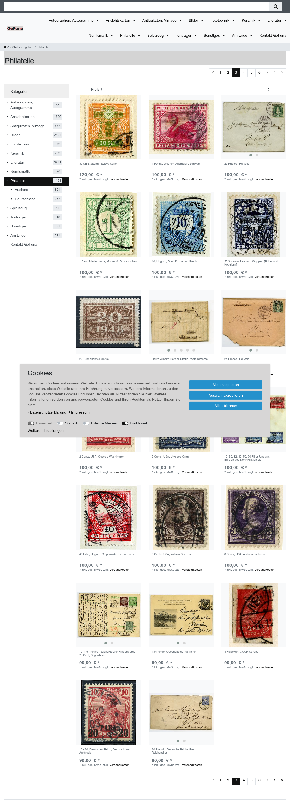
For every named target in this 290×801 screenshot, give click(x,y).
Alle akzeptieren (226, 385)
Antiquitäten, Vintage (160, 20)
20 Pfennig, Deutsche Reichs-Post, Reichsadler (174, 751)
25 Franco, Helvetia (236, 163)
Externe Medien (104, 423)
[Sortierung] (180, 89)
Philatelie (128, 35)
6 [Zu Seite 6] (259, 72)
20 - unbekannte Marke (94, 359)
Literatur (275, 20)
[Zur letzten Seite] (282, 72)
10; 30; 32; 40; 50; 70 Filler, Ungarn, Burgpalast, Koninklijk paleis (247, 458)
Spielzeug (156, 35)
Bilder (194, 20)
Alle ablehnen (226, 406)
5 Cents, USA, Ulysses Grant (170, 456)
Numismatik (99, 35)
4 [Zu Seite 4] (244, 72)
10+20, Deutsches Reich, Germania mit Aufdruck (104, 751)
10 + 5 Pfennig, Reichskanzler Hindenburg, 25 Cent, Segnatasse (107, 653)
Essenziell (44, 423)
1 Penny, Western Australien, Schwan (176, 163)
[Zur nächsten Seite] (274, 72)
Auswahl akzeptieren (226, 395)
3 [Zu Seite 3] (236, 72)
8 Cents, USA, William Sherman (172, 554)
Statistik (71, 423)
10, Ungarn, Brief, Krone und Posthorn (176, 261)
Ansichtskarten (118, 20)
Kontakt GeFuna (272, 35)
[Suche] (275, 6)
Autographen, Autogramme (72, 20)
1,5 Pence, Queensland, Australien (174, 652)
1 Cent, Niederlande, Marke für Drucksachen (108, 261)
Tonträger (184, 35)
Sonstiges (212, 35)
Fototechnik (220, 20)
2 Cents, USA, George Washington (101, 456)
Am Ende (240, 35)
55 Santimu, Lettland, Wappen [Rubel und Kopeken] (251, 263)
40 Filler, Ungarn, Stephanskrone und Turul (106, 554)
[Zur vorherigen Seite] (212, 72)
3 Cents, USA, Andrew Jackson (244, 554)
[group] (253, 127)
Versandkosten (119, 179)
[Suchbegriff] (136, 6)
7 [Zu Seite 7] (267, 72)
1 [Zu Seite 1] (220, 72)
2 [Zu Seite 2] (228, 72)
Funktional (138, 423)
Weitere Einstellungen (46, 430)
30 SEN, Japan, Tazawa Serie (98, 163)
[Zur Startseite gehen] (18, 47)
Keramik (249, 20)
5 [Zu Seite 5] (252, 72)
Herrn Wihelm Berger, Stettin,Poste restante (180, 359)
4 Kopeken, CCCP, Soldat (241, 652)
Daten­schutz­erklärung (47, 412)
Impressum (79, 412)
